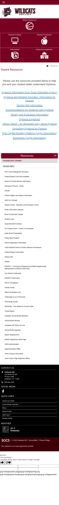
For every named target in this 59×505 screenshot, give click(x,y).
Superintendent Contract (13, 224)
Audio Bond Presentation (13, 233)
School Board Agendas (13, 330)
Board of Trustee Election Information (18, 181)
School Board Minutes (12, 320)
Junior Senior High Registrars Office (17, 358)
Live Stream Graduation (13, 273)
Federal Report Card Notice (14, 252)
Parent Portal (6, 411)
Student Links (9, 219)
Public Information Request (14, 210)
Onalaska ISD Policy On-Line (15, 325)
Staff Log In (6, 415)
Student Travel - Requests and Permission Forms (22, 205)
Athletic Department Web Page (15, 339)
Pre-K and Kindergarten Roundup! (16, 172)
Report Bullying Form (12, 335)
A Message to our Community (15, 297)
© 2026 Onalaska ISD (19, 440)
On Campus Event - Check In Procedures (19, 228)
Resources (27, 155)
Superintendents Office (13, 349)
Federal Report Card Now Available (17, 176)
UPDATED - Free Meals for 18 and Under (19, 306)
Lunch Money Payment (10, 404)
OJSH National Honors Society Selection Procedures (23, 247)
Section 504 (9, 257)
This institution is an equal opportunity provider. (17, 446)
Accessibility (33, 440)
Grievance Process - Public (14, 186)
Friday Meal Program (12, 238)
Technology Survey (11, 302)
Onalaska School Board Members (16, 316)
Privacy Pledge (44, 440)
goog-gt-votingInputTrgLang (29, 472)
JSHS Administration (12, 344)
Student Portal (7, 418)
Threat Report (9, 311)
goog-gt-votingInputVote (47, 474)
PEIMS (7, 262)
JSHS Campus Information (14, 354)
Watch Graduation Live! (13, 292)
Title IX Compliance (11, 283)
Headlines (8, 166)
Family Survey (10, 287)
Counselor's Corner (12, 160)
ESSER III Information (12, 278)
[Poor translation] (8, 463)
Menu (4, 408)
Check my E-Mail (8, 401)
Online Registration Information (15, 243)
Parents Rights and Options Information (18, 195)
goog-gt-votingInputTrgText (28, 474)
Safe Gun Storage (11, 200)
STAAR (7, 191)
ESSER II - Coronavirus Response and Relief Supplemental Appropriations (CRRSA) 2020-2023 (25, 267)
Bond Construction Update (14, 214)
